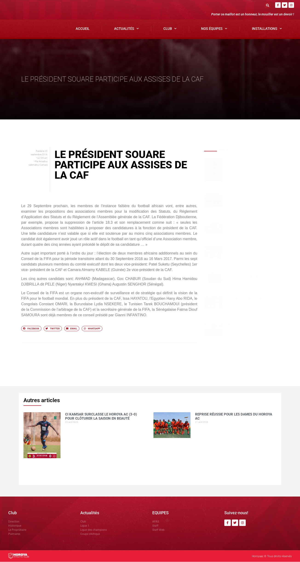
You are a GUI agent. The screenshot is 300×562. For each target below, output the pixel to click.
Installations (267, 28)
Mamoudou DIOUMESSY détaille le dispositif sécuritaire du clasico (246, 326)
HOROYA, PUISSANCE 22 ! (239, 248)
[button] (268, 5)
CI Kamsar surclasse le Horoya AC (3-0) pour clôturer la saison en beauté (250, 162)
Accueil (82, 29)
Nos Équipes (214, 28)
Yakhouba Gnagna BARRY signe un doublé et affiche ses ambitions (246, 275)
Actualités (126, 28)
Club (170, 28)
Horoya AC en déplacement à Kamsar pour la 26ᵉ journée (249, 224)
